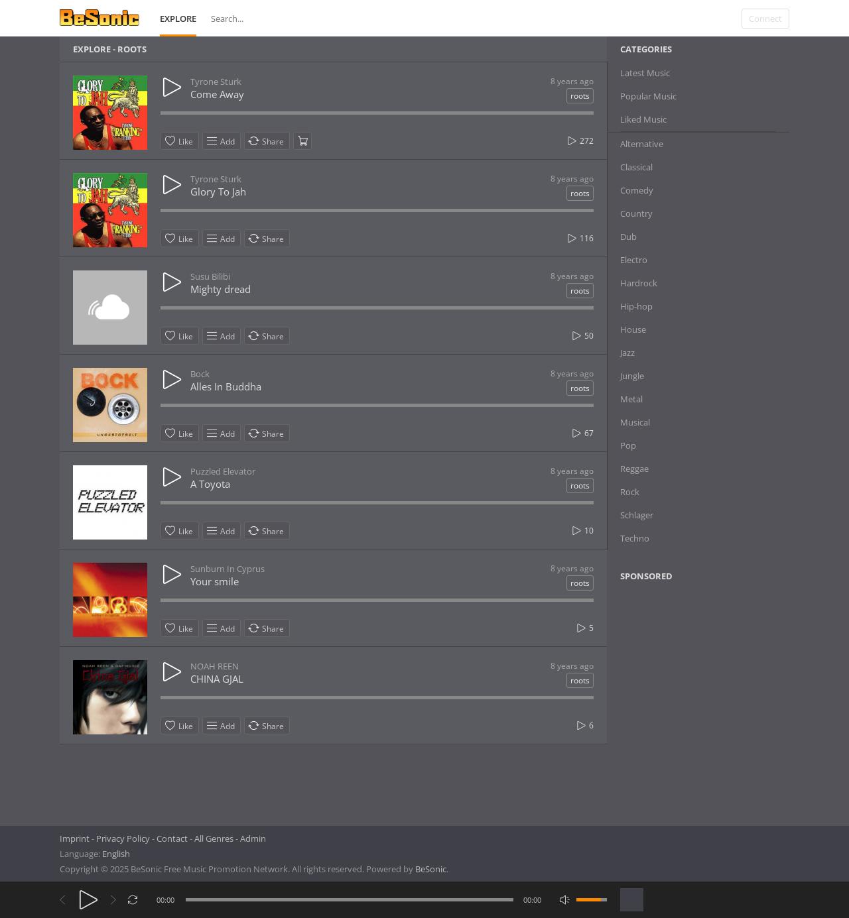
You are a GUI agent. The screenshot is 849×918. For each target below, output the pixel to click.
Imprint (75, 838)
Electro (633, 260)
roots (580, 95)
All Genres (213, 838)
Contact (172, 838)
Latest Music (645, 73)
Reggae (634, 469)
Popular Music (648, 96)
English (116, 854)
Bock (200, 374)
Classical (636, 167)
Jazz (627, 353)
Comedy (636, 190)
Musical (635, 422)
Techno (634, 538)
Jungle (632, 376)
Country (636, 213)
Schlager (636, 515)
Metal (631, 399)
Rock (629, 492)
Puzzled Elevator (222, 471)
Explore (178, 19)
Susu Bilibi (210, 276)
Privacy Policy (123, 838)
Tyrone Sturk (215, 81)
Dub (628, 237)
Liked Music (643, 119)
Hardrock (638, 283)
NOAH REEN (214, 666)
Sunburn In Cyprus (227, 569)
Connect (765, 19)
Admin (253, 838)
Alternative (641, 144)
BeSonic (430, 869)
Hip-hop (636, 306)
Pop (628, 445)
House (633, 329)
